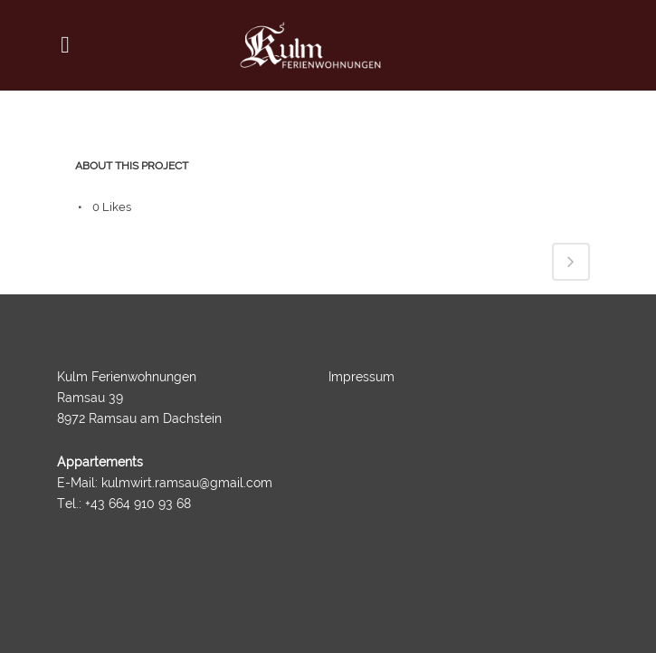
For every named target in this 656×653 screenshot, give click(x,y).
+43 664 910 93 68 (138, 503)
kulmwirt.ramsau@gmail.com (186, 482)
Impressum (361, 377)
